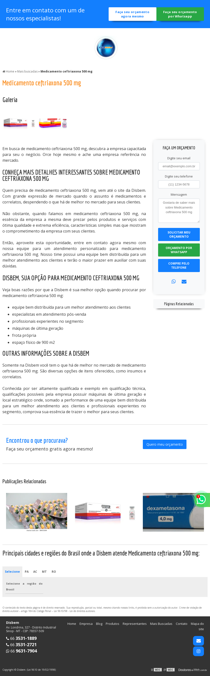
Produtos (112, 623)
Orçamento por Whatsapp (179, 250)
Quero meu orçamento (164, 444)
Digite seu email (178, 158)
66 (21, 638)
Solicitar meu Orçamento (179, 234)
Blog (99, 623)
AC (35, 571)
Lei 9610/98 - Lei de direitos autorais (74, 610)
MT (44, 571)
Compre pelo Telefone (178, 265)
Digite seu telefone (179, 176)
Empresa (86, 623)
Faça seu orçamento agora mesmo (132, 14)
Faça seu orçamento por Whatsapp (180, 14)
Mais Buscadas (161, 623)
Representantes (135, 623)
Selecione (12, 571)
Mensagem (179, 194)
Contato (181, 623)
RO (54, 571)
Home (71, 623)
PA (27, 571)
